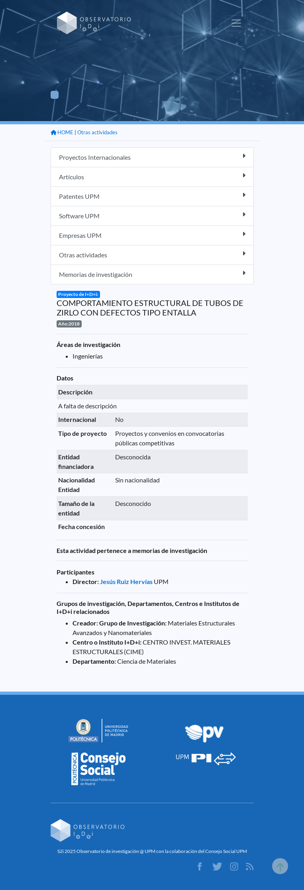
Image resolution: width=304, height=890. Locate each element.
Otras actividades (97, 132)
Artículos (152, 176)
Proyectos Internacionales (152, 157)
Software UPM (152, 215)
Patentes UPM (152, 196)
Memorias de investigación (152, 274)
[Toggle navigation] (236, 23)
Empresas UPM (152, 235)
